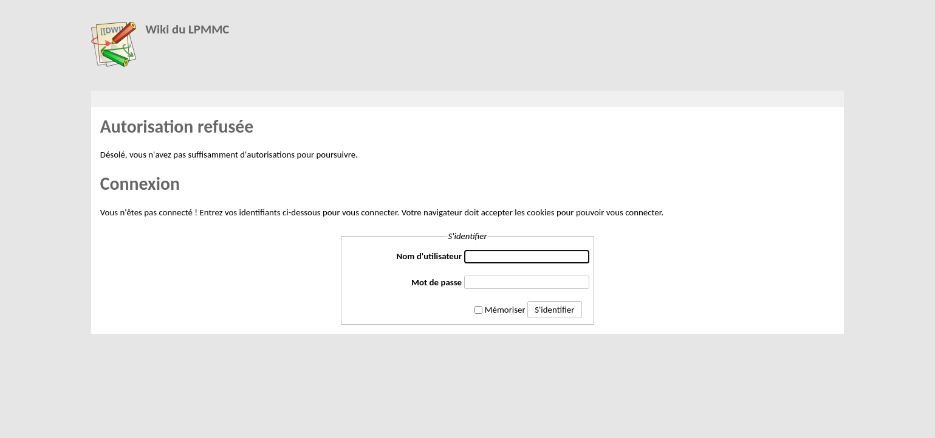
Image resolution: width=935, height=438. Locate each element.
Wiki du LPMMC (187, 29)
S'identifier (554, 309)
